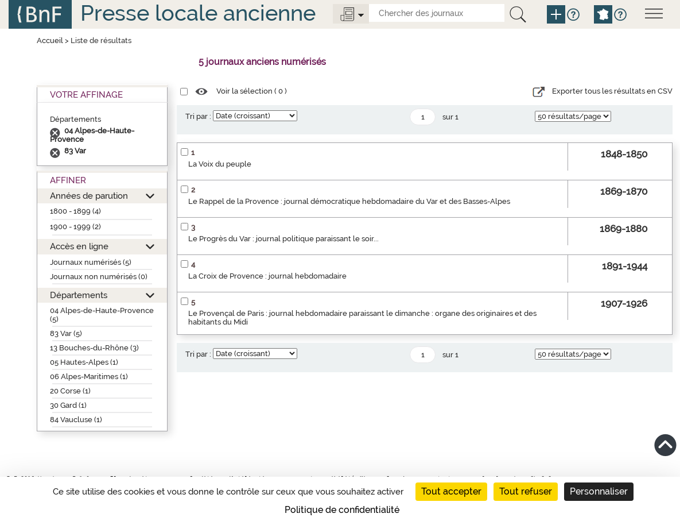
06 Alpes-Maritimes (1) (89, 376)
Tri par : (198, 116)
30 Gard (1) (68, 405)
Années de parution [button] (89, 195)
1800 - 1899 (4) (75, 211)
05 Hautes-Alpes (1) (84, 362)
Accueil (50, 40)
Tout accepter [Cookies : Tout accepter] (451, 491)
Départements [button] (78, 295)
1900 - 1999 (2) (75, 226)
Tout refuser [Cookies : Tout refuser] (525, 491)
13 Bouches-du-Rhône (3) (94, 347)
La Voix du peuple (219, 164)
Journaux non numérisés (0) (98, 276)
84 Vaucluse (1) (76, 419)
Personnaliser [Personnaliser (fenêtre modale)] (599, 491)
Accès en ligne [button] (79, 246)
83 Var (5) (66, 333)
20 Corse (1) (70, 391)
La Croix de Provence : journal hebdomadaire (267, 276)
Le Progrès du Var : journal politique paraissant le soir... (283, 238)
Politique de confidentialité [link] (342, 509)
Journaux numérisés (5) (90, 262)
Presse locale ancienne (198, 13)
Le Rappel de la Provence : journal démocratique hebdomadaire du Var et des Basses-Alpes (349, 201)
